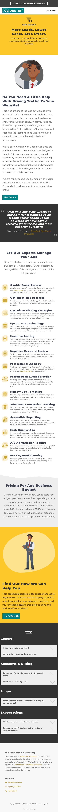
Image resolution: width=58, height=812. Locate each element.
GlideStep (13, 10)
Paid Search (12, 791)
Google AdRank (26, 371)
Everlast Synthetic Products (37, 232)
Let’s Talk (12, 616)
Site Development (15, 782)
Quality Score (18, 290)
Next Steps (10, 197)
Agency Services (14, 786)
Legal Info (45, 804)
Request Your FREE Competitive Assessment (29, 3)
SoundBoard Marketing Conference (28, 764)
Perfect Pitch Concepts (28, 756)
